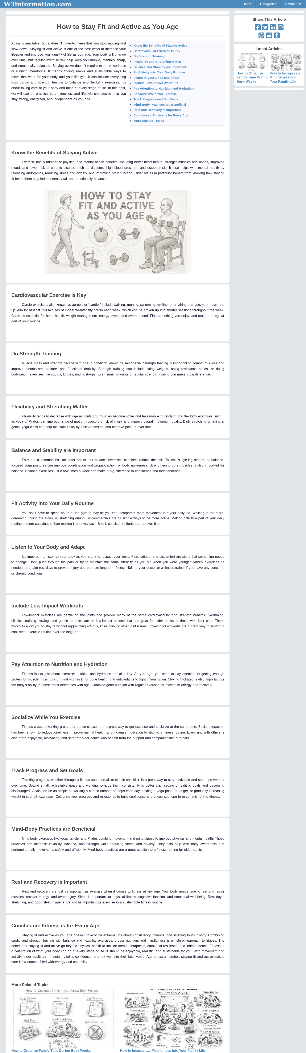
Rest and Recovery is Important (157, 110)
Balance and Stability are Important (159, 67)
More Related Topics (148, 121)
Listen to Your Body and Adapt (156, 77)
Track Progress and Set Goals (155, 99)
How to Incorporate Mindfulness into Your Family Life (286, 71)
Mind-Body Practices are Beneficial (159, 104)
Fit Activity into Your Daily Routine (159, 72)
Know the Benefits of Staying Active (160, 45)
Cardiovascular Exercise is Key (156, 51)
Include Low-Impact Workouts (155, 83)
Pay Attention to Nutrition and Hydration (163, 88)
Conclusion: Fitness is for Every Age (160, 115)
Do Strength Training (149, 56)
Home (247, 4)
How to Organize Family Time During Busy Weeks (252, 71)
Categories (268, 4)
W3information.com (37, 4)
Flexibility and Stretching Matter (157, 61)
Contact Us (293, 4)
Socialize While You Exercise (155, 94)
